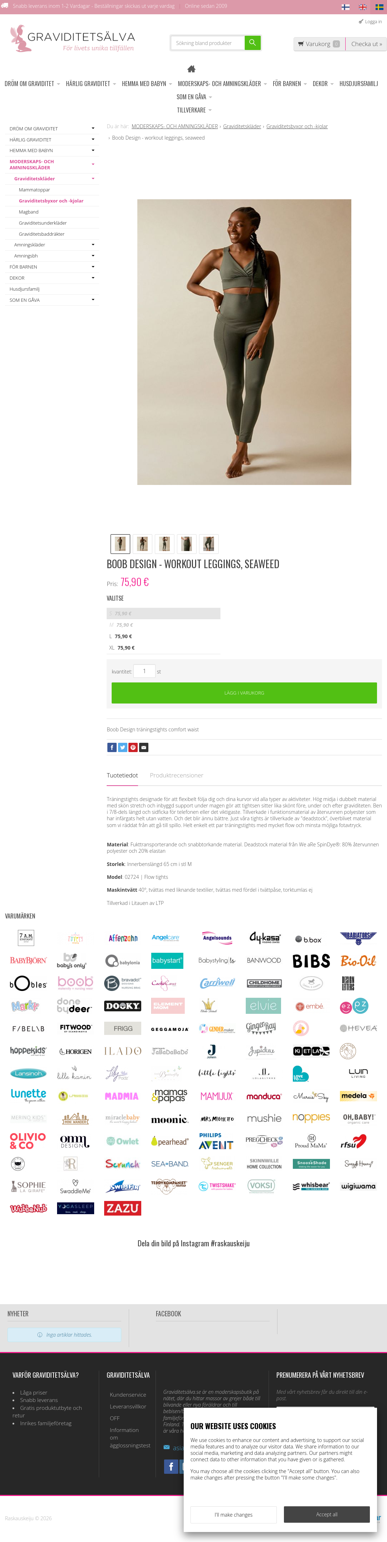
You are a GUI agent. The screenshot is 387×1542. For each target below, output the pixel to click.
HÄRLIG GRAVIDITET (88, 81)
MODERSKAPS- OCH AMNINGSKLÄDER (219, 81)
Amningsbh (26, 254)
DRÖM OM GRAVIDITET (29, 81)
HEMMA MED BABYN (144, 81)
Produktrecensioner (176, 775)
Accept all (327, 1515)
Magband (29, 210)
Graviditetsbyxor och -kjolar (51, 199)
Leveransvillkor (125, 1403)
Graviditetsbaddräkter (42, 232)
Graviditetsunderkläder (43, 221)
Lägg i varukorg (244, 692)
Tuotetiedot (122, 775)
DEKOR (320, 81)
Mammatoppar (34, 188)
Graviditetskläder (34, 177)
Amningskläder (29, 243)
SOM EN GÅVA (191, 95)
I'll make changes (234, 1516)
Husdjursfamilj (359, 81)
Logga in (373, 20)
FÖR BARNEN (287, 81)
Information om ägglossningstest (127, 1427)
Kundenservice (125, 1393)
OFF (111, 1413)
